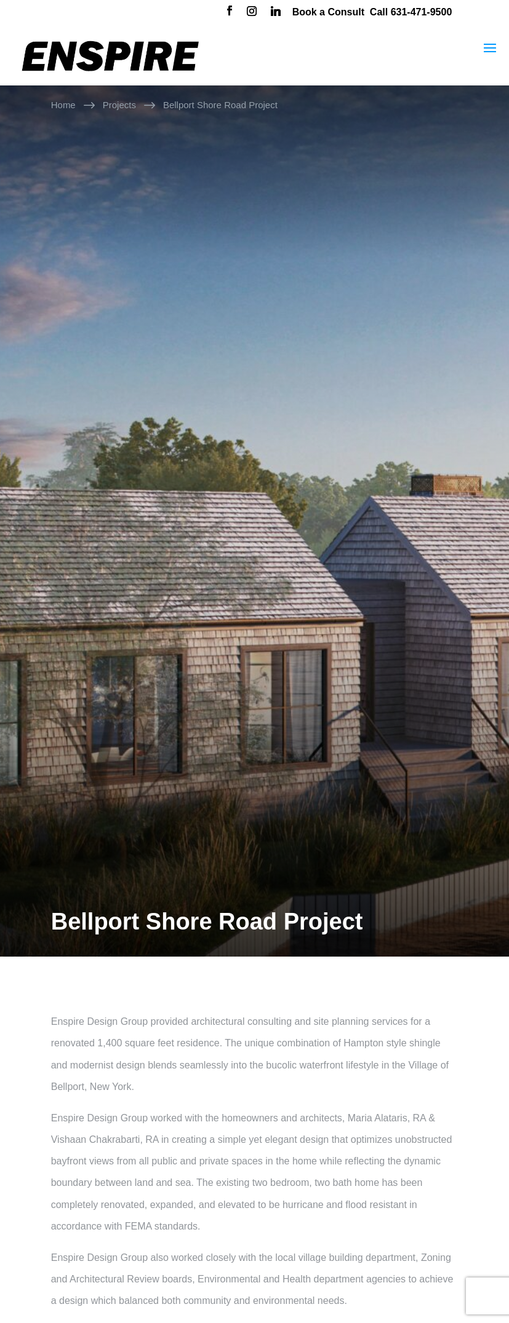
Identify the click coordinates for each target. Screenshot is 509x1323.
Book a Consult (328, 12)
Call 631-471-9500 (411, 12)
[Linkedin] (276, 12)
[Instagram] (252, 12)
